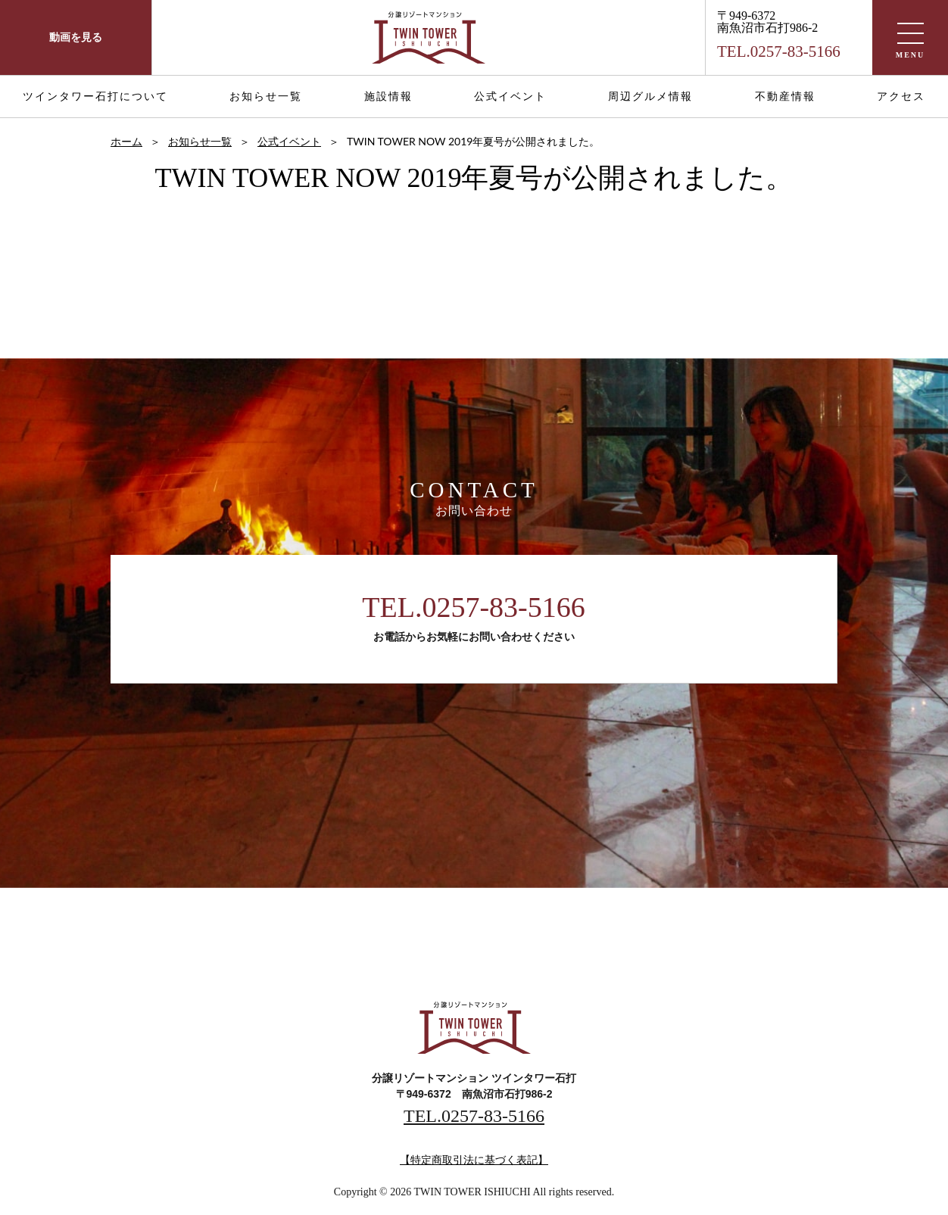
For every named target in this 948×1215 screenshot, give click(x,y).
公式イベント (510, 96)
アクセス (901, 96)
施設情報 (388, 96)
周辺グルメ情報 (650, 96)
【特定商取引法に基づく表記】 (474, 1160)
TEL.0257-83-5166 (473, 607)
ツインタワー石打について (95, 96)
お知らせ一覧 (265, 96)
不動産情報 (785, 96)
